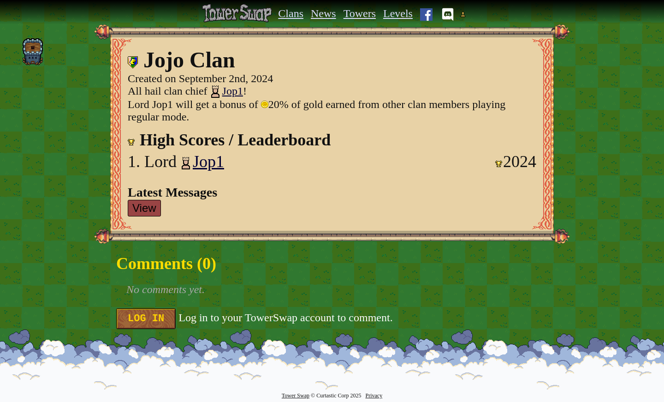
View (144, 208)
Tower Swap (295, 395)
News (323, 13)
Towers (360, 13)
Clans (290, 13)
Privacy (373, 395)
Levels (398, 13)
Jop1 (226, 91)
